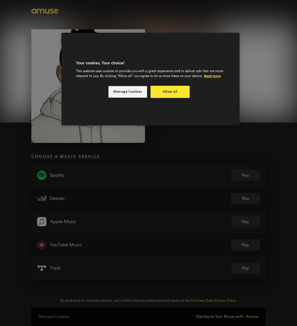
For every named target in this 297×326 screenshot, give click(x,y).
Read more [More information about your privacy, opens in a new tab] (212, 76)
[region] (150, 79)
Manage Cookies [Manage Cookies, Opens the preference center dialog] (127, 92)
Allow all (170, 92)
